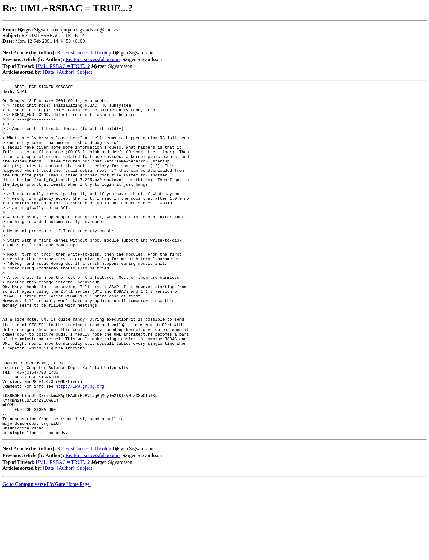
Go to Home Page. (46, 552)
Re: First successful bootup (84, 52)
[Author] (65, 72)
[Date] (49, 72)
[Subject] (84, 72)
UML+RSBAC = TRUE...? (63, 66)
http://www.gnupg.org (78, 444)
